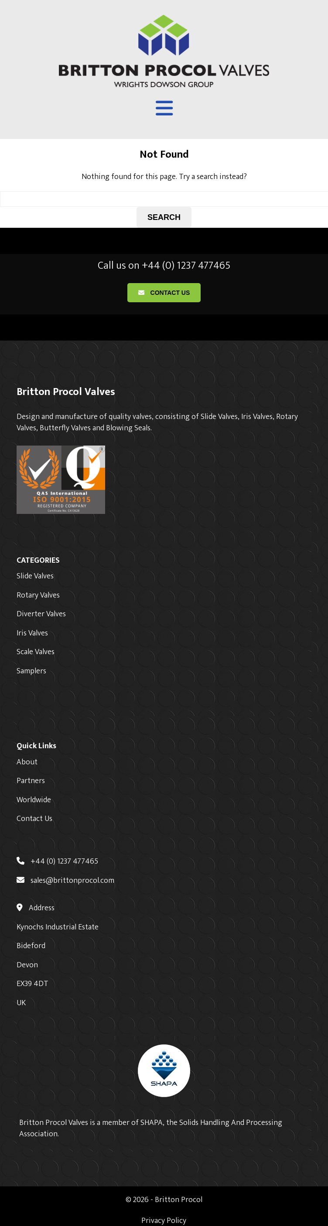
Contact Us (164, 292)
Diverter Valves (41, 614)
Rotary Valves (38, 595)
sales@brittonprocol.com (65, 880)
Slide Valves (35, 576)
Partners (31, 780)
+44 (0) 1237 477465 (57, 861)
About (27, 762)
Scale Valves (36, 652)
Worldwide (34, 800)
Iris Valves (32, 633)
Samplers (31, 671)
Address (36, 908)
